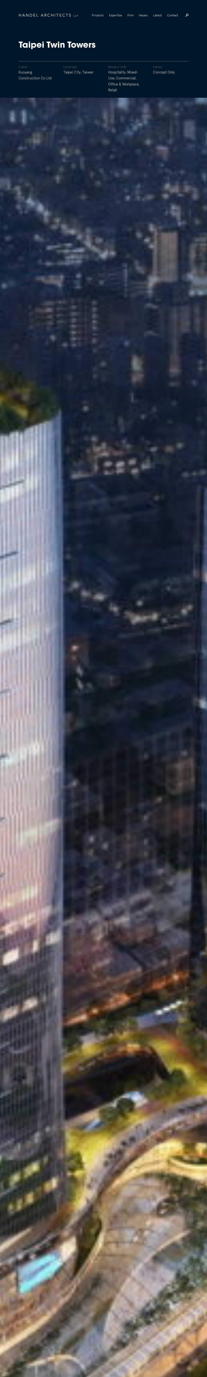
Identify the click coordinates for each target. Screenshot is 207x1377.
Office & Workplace (123, 84)
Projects (98, 15)
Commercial (126, 78)
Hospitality (116, 72)
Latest (157, 15)
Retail (112, 90)
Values (143, 15)
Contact (172, 15)
